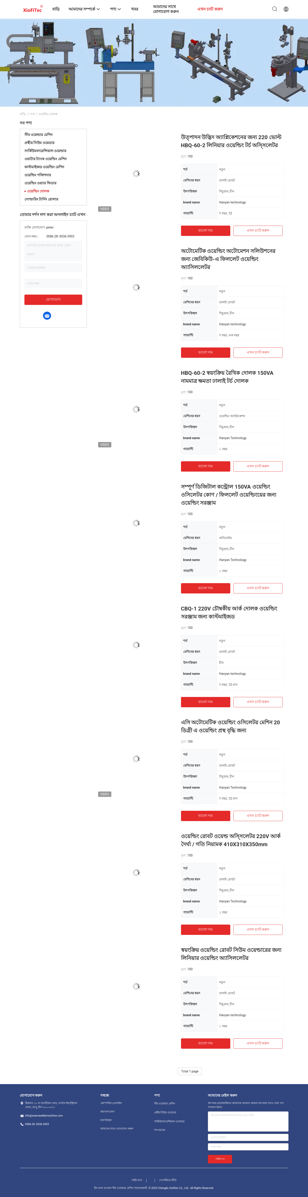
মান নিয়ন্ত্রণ (106, 1120)
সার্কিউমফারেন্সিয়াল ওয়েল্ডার (45, 151)
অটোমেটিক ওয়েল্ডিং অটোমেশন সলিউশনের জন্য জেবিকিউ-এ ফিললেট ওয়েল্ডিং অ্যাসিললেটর (228, 259)
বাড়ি (23, 114)
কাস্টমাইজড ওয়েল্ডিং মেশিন (44, 167)
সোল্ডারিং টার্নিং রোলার (41, 199)
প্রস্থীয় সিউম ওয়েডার (39, 143)
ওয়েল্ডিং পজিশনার (37, 175)
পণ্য (32, 114)
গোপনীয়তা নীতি (168, 1180)
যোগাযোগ (53, 299)
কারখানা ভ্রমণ (107, 1111)
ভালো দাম (205, 230)
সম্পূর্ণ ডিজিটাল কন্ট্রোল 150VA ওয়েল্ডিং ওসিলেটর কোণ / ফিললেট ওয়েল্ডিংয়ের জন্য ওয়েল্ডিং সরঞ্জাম (228, 495)
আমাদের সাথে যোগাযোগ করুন (117, 1128)
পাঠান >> (220, 1158)
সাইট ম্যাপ (136, 1180)
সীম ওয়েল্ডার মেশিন (38, 135)
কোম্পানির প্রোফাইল (111, 1103)
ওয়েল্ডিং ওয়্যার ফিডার (40, 183)
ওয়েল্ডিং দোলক (38, 191)
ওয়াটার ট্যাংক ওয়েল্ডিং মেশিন (45, 159)
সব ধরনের (160, 1130)
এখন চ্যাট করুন (258, 230)
